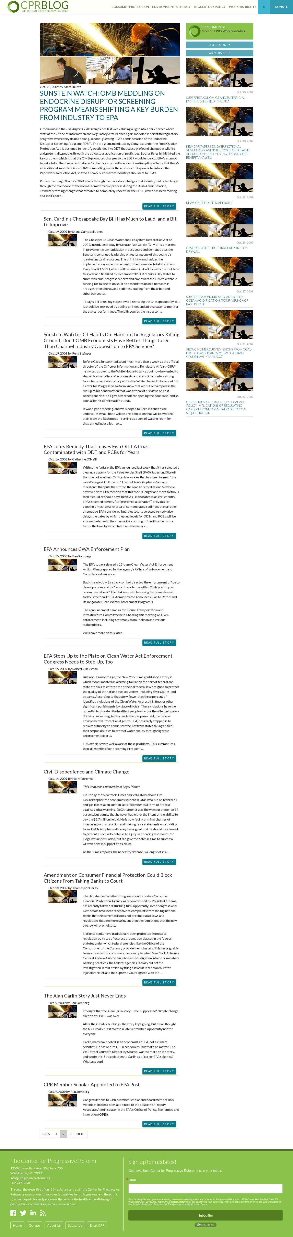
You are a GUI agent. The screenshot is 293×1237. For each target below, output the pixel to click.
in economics (130, 1047)
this (100, 1056)
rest (118, 1029)
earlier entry (166, 497)
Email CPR (97, 1225)
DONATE (281, 7)
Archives (218, 53)
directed (137, 582)
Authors (218, 45)
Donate (34, 1225)
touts (137, 482)
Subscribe (75, 1225)
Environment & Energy (171, 7)
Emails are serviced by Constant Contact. (188, 1204)
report (163, 386)
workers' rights (242, 7)
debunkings (112, 1024)
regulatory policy (210, 7)
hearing (133, 615)
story (165, 677)
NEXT (80, 1134)
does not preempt (131, 915)
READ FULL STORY (159, 321)
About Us (54, 1225)
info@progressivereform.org (30, 1178)
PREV (46, 1134)
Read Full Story (159, 206)
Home (17, 1225)
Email (132, 1179)
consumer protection (130, 7)
